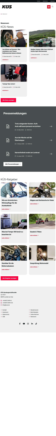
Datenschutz (45, 1)
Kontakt (38, 1)
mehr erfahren (6, 209)
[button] (48, 6)
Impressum (52, 1)
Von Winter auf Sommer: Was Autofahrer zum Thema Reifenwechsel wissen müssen (11, 51)
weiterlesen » (5, 59)
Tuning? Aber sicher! (8, 84)
